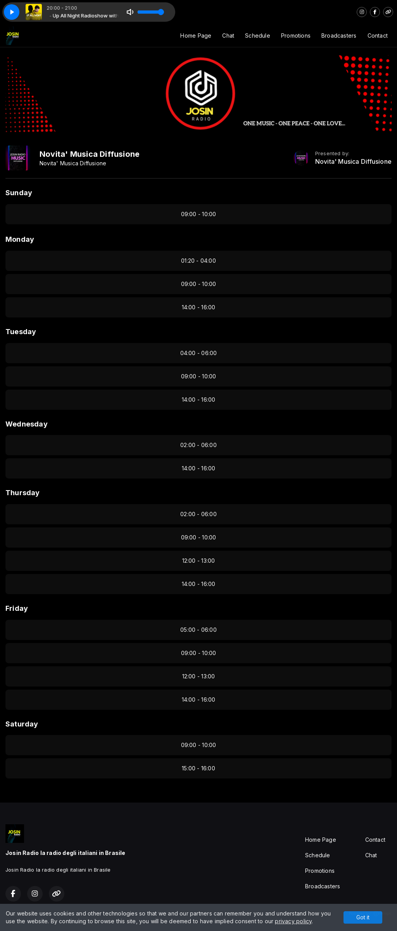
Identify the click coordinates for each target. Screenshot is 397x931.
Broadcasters (339, 35)
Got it (362, 917)
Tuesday (20, 332)
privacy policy (293, 921)
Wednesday (26, 424)
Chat (228, 35)
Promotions (296, 35)
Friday (16, 608)
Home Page (195, 35)
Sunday (18, 193)
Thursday (22, 493)
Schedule (257, 35)
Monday (19, 239)
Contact (378, 35)
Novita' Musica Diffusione (353, 161)
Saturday (21, 724)
